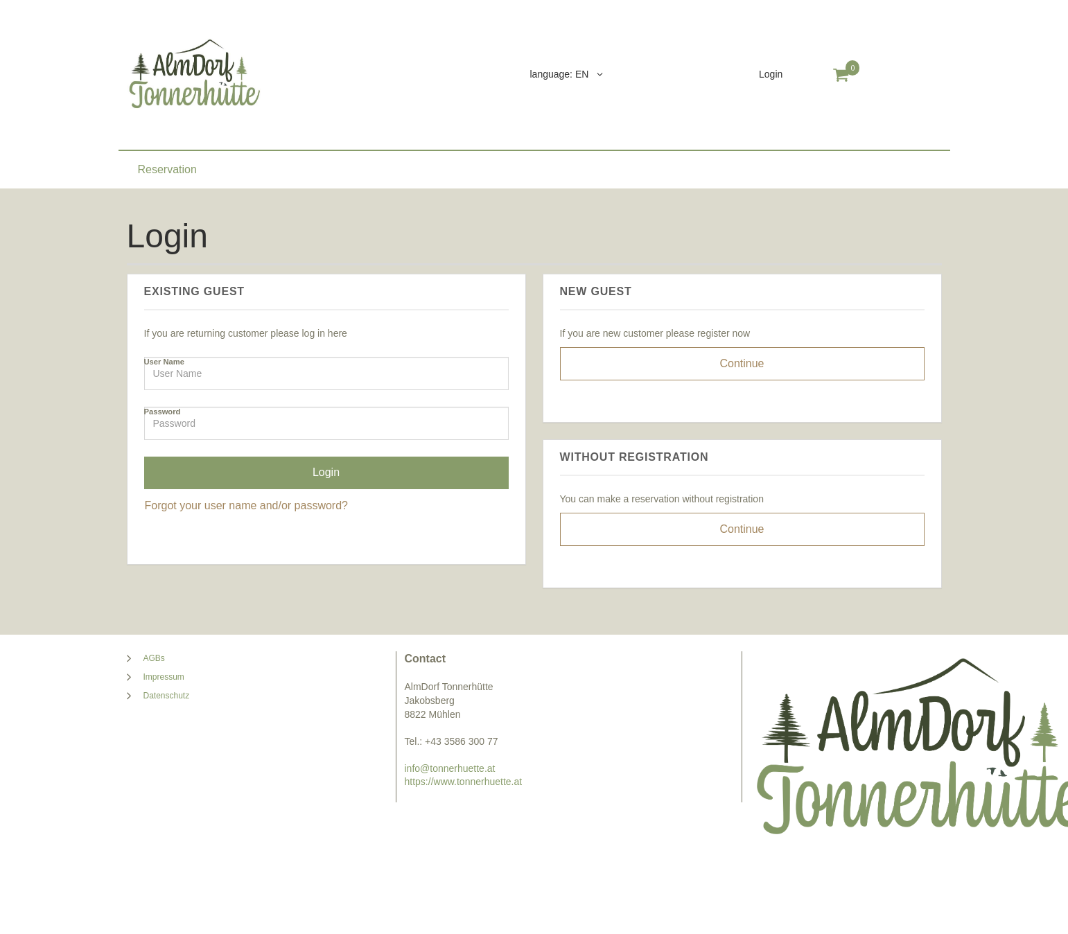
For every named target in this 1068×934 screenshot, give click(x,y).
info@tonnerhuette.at (450, 768)
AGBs (154, 658)
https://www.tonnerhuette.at (464, 781)
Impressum (163, 677)
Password (162, 411)
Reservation (167, 169)
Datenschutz (166, 695)
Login (770, 74)
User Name (164, 362)
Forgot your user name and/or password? (246, 505)
